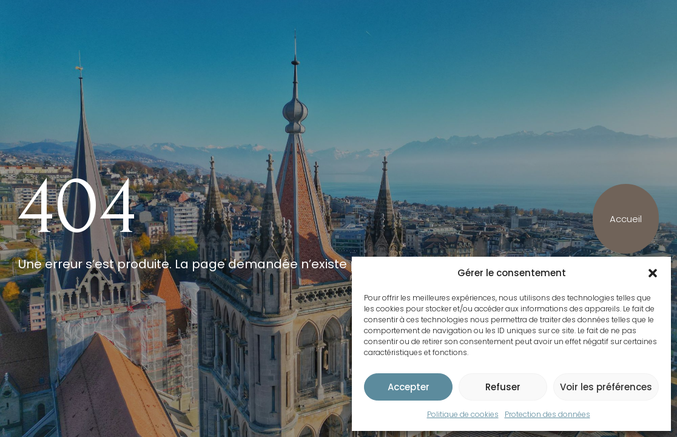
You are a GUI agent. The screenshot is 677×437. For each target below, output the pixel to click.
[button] (653, 273)
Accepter (408, 387)
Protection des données (547, 414)
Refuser (502, 387)
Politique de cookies (463, 414)
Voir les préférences (606, 387)
